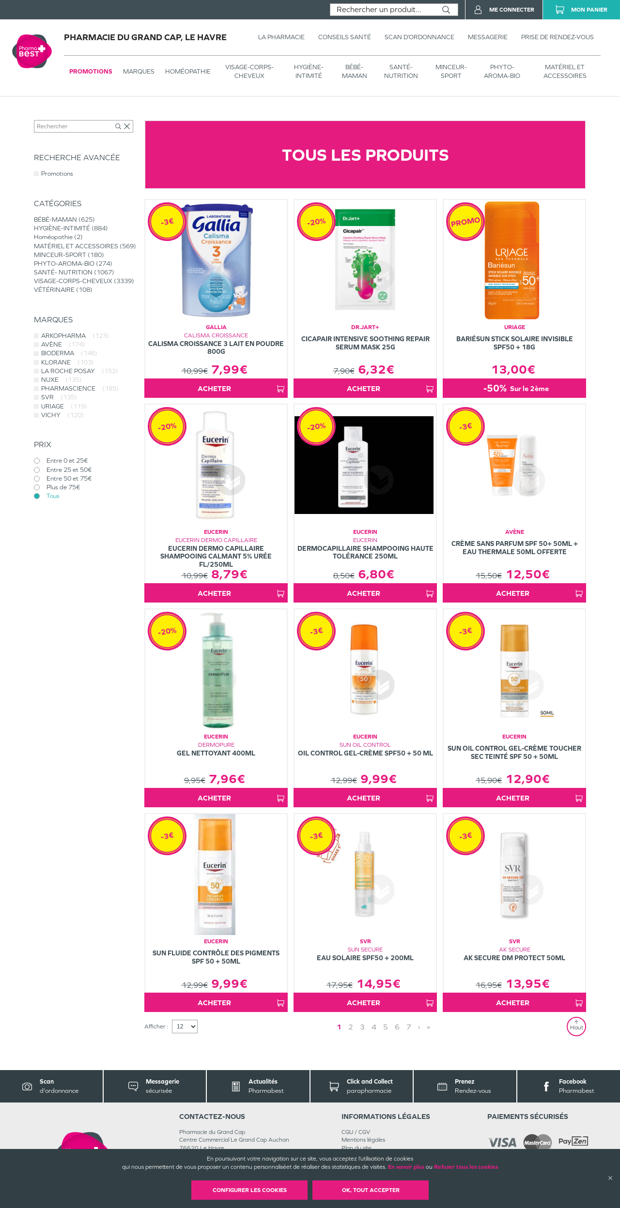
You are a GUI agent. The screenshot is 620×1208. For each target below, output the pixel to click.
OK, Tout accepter (371, 1190)
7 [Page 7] (408, 1027)
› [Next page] (419, 1027)
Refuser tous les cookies (466, 1166)
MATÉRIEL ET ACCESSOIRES (565, 71)
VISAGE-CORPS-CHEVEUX (249, 71)
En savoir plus (406, 1166)
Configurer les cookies (250, 1190)
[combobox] (382, 10)
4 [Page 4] (374, 1027)
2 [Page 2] (350, 1027)
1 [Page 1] (339, 1027)
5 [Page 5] (385, 1027)
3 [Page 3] (362, 1027)
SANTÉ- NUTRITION (401, 71)
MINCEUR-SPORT (451, 71)
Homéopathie (188, 71)
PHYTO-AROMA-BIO (502, 71)
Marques (139, 71)
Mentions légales (363, 1139)
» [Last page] (428, 1027)
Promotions (90, 71)
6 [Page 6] (397, 1027)
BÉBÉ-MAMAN (354, 71)
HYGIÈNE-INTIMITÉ (309, 71)
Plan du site (356, 1148)
